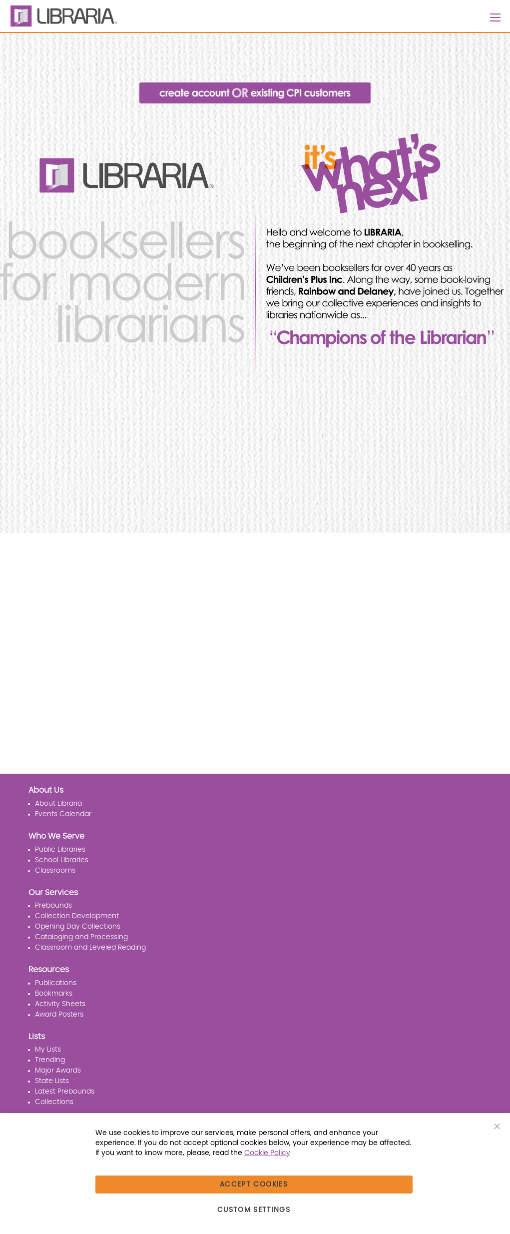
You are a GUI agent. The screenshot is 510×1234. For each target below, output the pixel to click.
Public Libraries (60, 849)
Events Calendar (63, 814)
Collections (54, 1102)
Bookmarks (53, 993)
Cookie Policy (267, 1153)
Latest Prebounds (64, 1091)
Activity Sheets (60, 1004)
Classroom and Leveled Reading (90, 947)
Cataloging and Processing (81, 937)
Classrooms (55, 870)
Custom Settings (253, 1210)
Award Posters (59, 1014)
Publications (55, 983)
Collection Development (77, 916)
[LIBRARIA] (62, 16)
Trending (50, 1060)
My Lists (48, 1049)
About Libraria (58, 803)
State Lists (52, 1081)
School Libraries (61, 860)
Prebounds (53, 905)
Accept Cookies (254, 1184)
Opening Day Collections (77, 926)
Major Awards (58, 1070)
